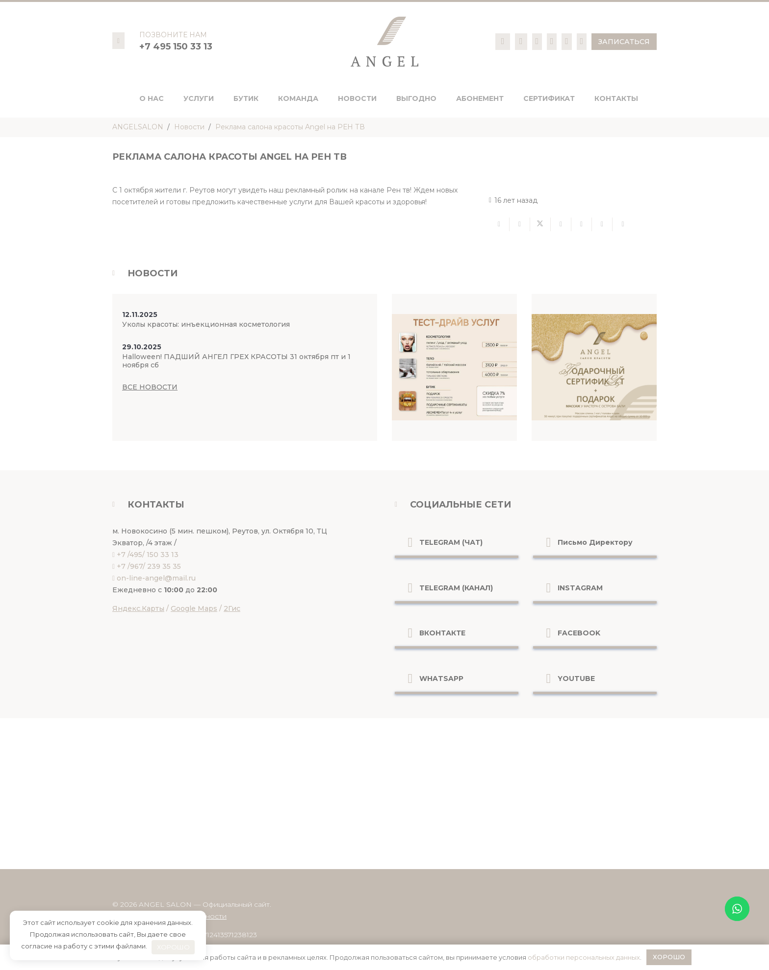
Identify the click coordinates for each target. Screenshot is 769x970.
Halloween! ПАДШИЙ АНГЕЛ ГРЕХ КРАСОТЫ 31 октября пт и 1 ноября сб (236, 360)
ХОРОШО (173, 947)
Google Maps (194, 608)
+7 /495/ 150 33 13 (148, 554)
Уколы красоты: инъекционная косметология (206, 324)
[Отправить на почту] (499, 224)
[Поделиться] (520, 224)
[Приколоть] (581, 224)
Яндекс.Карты (138, 608)
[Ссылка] (503, 41)
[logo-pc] (384, 42)
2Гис (232, 608)
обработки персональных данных (584, 957)
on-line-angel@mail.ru (156, 578)
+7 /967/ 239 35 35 (149, 566)
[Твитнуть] (540, 224)
